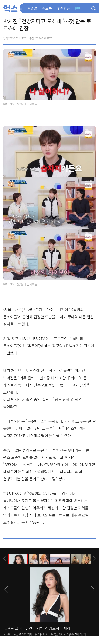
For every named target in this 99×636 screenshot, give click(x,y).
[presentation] (4, 558)
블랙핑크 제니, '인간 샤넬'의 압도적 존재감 (37, 628)
